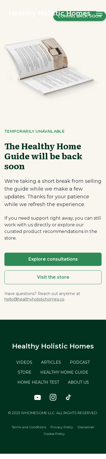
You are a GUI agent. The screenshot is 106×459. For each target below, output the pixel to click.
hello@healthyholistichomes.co (34, 299)
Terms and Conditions (29, 427)
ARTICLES (51, 362)
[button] (99, 13)
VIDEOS (24, 362)
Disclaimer (86, 427)
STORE (24, 372)
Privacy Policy (62, 427)
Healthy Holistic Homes (50, 13)
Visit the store (53, 277)
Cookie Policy (54, 434)
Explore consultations (53, 259)
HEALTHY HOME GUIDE (64, 372)
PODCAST (80, 362)
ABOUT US (78, 382)
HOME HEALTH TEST (38, 382)
